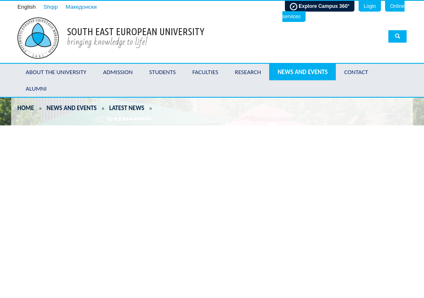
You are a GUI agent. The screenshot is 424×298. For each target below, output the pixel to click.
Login (370, 6)
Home (25, 108)
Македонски (80, 7)
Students (162, 72)
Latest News (126, 108)
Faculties (205, 72)
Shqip (50, 7)
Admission (118, 72)
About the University (56, 72)
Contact (356, 72)
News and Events (302, 72)
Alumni (36, 88)
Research (248, 72)
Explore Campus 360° (319, 6)
